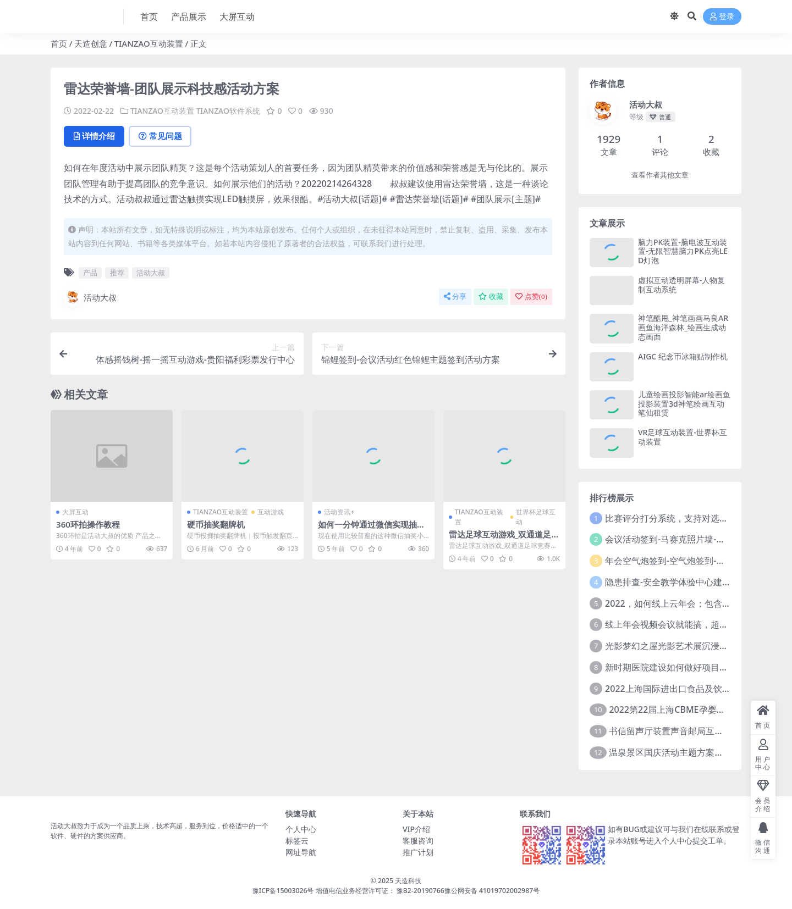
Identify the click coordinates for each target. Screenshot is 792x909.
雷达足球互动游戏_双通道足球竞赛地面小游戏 (504, 538)
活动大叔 (150, 273)
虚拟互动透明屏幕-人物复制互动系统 (681, 285)
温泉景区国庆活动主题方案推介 (670, 752)
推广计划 (418, 852)
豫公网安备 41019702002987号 (492, 890)
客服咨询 (418, 840)
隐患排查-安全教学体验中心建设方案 (677, 582)
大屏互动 (75, 511)
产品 (90, 273)
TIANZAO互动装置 (148, 43)
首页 (59, 43)
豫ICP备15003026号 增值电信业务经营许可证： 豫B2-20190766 (348, 890)
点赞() (531, 296)
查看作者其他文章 (660, 175)
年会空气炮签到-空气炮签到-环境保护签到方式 (696, 561)
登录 (722, 17)
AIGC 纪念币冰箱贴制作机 (683, 356)
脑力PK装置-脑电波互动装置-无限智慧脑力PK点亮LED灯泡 (683, 251)
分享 (455, 296)
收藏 (491, 296)
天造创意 (90, 43)
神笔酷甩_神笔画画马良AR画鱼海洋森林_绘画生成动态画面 (683, 327)
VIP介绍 (416, 829)
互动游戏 (270, 511)
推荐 (117, 273)
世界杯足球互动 (536, 516)
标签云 (297, 840)
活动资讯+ (339, 511)
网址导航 (300, 852)
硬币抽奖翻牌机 (216, 523)
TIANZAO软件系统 (228, 111)
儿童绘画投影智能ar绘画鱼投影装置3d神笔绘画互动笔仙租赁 (684, 403)
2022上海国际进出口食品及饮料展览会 (681, 689)
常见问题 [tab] (161, 135)
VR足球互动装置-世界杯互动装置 (682, 437)
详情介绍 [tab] (94, 135)
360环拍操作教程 (88, 523)
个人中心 (300, 829)
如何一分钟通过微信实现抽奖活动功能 (371, 528)
